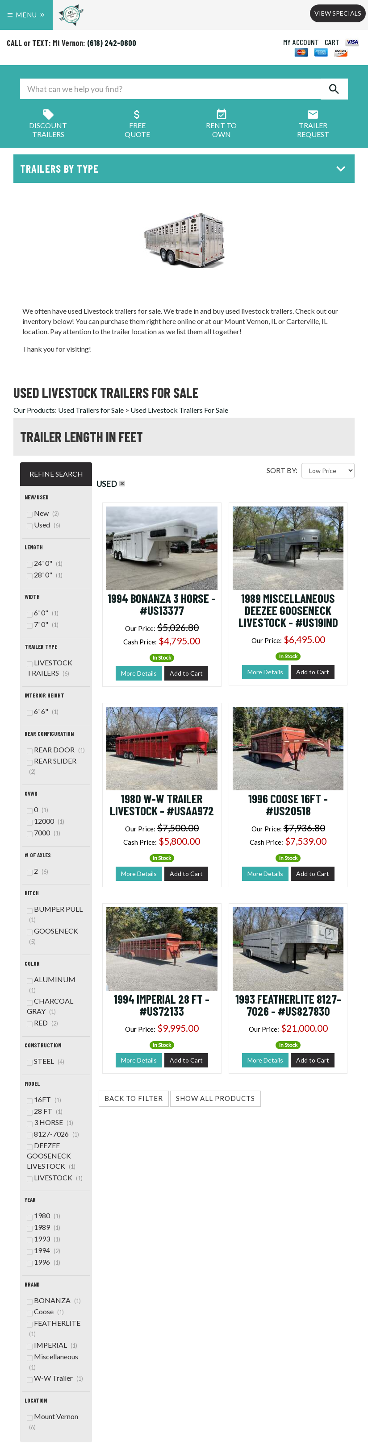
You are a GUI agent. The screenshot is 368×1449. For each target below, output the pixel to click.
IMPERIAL (52, 1345)
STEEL (45, 1061)
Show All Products (215, 1098)
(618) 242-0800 (111, 43)
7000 (43, 832)
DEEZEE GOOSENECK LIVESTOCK (51, 1155)
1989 (43, 1227)
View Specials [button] (337, 13)
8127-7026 (53, 1133)
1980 (43, 1215)
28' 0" (45, 574)
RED (42, 1022)
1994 (43, 1250)
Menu (26, 15)
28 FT (45, 1111)
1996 (43, 1262)
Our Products (34, 410)
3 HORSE (50, 1122)
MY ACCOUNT (301, 42)
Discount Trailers (48, 125)
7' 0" (43, 624)
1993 (43, 1238)
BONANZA (54, 1300)
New (43, 513)
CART (332, 42)
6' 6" (43, 711)
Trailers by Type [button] (185, 168)
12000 (45, 821)
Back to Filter (134, 1098)
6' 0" (43, 612)
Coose (45, 1311)
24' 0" (45, 563)
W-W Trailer (55, 1378)
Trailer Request (313, 125)
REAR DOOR (56, 749)
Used (43, 524)
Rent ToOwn (221, 125)
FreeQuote (137, 125)
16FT (44, 1099)
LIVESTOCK (55, 1177)
